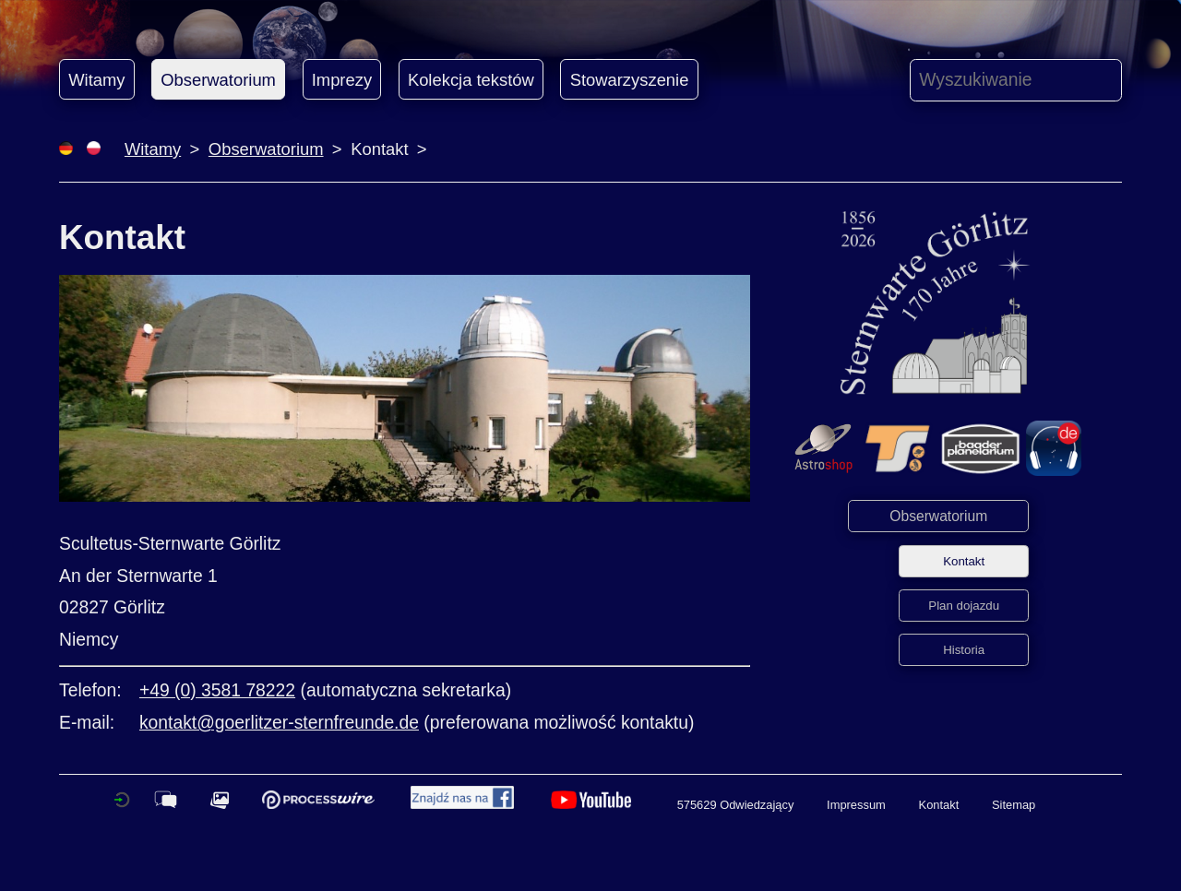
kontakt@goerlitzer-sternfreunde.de (279, 722)
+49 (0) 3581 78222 (217, 690)
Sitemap (1013, 805)
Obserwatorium (218, 79)
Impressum (856, 805)
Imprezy (342, 79)
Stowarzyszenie (629, 79)
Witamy (96, 79)
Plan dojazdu (963, 605)
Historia (963, 650)
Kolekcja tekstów (471, 79)
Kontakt (963, 561)
